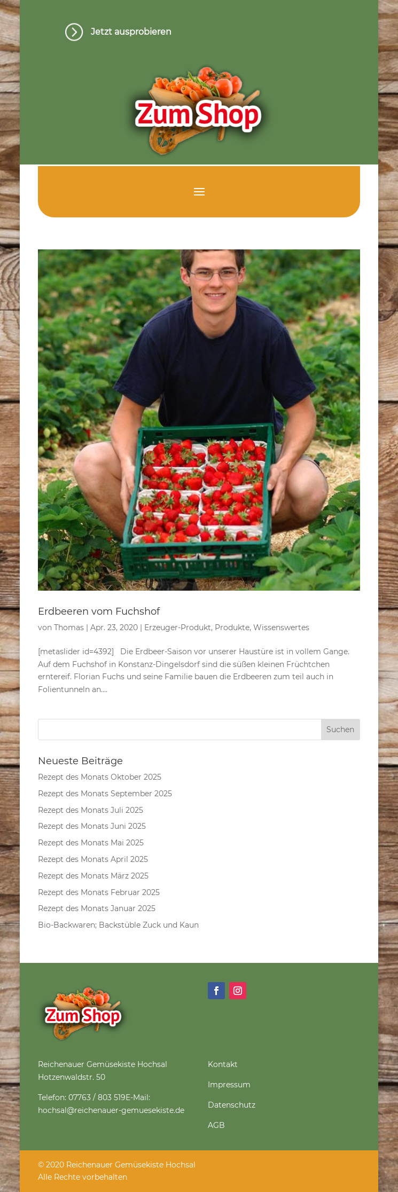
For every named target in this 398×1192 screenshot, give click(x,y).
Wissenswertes (281, 627)
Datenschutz (231, 1105)
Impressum (229, 1084)
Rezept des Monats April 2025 (93, 859)
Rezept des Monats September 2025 (105, 793)
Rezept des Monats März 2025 (93, 876)
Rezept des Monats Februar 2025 (99, 892)
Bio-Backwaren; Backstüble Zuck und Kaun (118, 925)
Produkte (232, 627)
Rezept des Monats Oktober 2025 (99, 777)
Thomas (69, 627)
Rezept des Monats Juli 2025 (90, 810)
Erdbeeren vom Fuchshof (99, 611)
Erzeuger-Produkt (177, 627)
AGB (216, 1125)
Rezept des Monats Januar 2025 (96, 908)
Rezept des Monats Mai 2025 (91, 843)
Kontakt (223, 1064)
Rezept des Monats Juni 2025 (92, 826)
